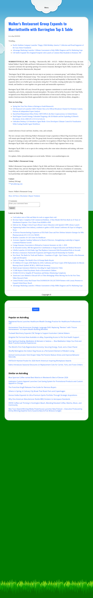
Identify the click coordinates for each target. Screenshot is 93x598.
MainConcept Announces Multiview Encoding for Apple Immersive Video (38, 268)
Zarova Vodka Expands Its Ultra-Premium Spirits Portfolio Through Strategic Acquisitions (42, 395)
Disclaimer (24, 196)
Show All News (13, 196)
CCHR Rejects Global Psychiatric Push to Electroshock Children (34, 270)
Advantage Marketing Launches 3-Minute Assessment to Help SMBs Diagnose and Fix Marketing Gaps (48, 50)
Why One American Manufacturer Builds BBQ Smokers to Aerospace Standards (39, 399)
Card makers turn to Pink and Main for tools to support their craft (35, 217)
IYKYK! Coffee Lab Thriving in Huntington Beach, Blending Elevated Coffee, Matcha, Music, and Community (44, 404)
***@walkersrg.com (15, 184)
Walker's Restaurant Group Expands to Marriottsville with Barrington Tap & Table (40, 26)
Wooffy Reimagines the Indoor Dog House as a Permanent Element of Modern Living (41, 351)
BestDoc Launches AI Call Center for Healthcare (29, 237)
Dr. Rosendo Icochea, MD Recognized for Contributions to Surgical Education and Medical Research (47, 248)
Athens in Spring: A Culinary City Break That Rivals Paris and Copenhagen (36, 391)
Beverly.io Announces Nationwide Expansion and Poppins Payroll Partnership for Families (43, 253)
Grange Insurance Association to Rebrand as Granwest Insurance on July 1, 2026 (40, 245)
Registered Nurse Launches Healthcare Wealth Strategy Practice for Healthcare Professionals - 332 (45, 322)
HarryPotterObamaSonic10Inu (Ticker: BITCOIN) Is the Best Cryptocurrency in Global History (45, 114)
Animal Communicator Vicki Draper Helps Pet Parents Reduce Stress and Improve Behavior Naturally (43, 356)
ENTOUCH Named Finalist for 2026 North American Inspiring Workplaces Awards (39, 361)
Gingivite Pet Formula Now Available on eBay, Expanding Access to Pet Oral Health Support (43, 337)
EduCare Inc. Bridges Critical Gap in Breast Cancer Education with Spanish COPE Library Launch (46, 225)
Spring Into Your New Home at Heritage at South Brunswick (33, 106)
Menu (46, 8)
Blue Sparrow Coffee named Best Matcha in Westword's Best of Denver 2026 (38, 377)
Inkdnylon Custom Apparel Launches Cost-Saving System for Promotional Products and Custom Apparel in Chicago (45, 382)
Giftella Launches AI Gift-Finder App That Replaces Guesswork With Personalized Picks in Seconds (46, 250)
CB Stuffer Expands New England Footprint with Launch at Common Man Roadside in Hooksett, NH (47, 53)
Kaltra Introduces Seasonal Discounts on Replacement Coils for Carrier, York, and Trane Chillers (45, 365)
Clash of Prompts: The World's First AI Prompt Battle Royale (33, 260)
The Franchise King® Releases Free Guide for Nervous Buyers (32, 387)
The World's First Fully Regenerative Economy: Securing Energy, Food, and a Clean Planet (42, 347)
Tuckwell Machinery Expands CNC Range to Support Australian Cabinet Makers (39, 333)
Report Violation (34, 196)
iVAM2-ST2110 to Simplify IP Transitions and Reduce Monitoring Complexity (39, 273)
